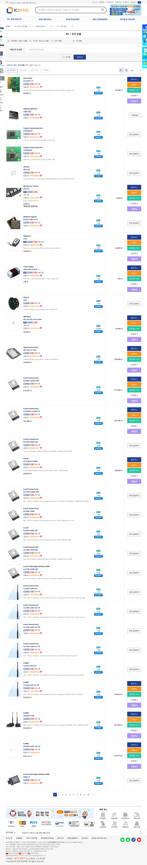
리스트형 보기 (121, 70)
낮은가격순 (23, 70)
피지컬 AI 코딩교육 (127, 19)
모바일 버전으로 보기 (99, 838)
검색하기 (80, 57)
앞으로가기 (139, 14)
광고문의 (85, 838)
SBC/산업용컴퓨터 (100, 19)
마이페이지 (110, 2)
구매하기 (134, 85)
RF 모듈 (77, 41)
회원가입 (118, 2)
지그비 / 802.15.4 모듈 (39, 41)
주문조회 (126, 2)
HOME (8, 26)
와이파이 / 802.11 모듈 (17, 41)
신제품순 (46, 70)
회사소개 (9, 838)
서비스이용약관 (31, 838)
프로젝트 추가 (134, 90)
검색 (102, 9)
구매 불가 (135, 115)
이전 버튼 (140, 831)
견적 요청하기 (134, 134)
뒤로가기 (136, 14)
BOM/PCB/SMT (73, 19)
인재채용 (19, 838)
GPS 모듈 (56, 41)
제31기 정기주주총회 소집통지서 (21, 2)
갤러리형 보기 (126, 70)
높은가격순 (35, 70)
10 (88, 794)
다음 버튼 (140, 833)
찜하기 (134, 95)
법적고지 (60, 838)
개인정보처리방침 (47, 838)
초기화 (67, 57)
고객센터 (101, 2)
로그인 (94, 2)
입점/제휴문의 (72, 838)
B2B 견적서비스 (45, 19)
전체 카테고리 (16, 19)
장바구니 (136, 2)
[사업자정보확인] (52, 842)
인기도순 (13, 70)
